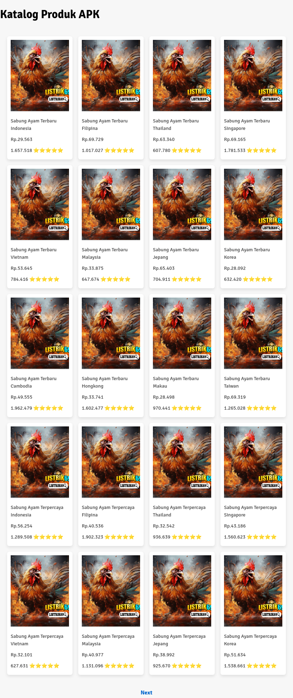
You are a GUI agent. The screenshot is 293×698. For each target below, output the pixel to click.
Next (146, 692)
